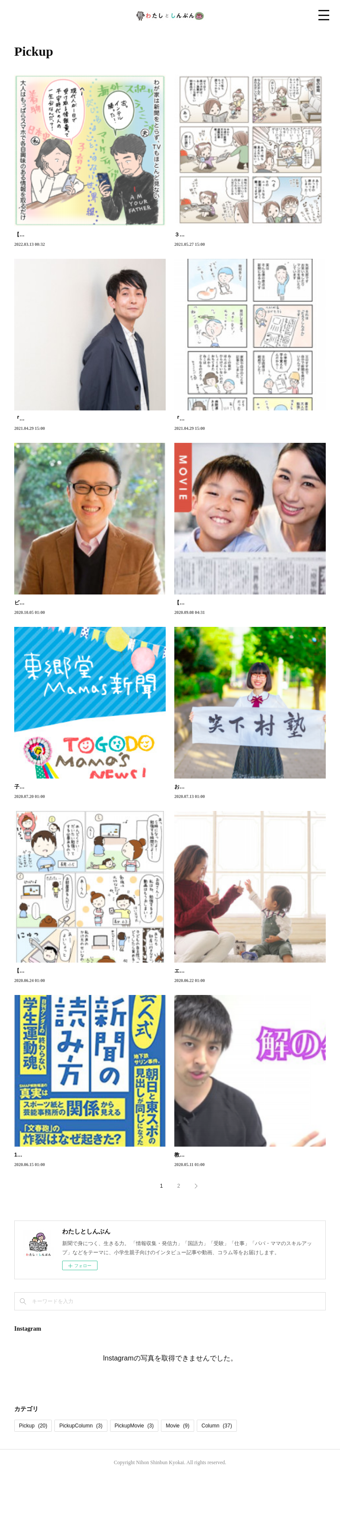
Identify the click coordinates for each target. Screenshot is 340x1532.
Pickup (33, 1482)
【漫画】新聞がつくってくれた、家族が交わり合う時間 (79, 235)
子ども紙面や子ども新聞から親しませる (60, 815)
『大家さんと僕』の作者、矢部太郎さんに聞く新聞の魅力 (81, 428)
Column (216, 1482)
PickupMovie (134, 1482)
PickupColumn (80, 1482)
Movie (177, 1482)
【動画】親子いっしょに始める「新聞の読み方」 (231, 621)
